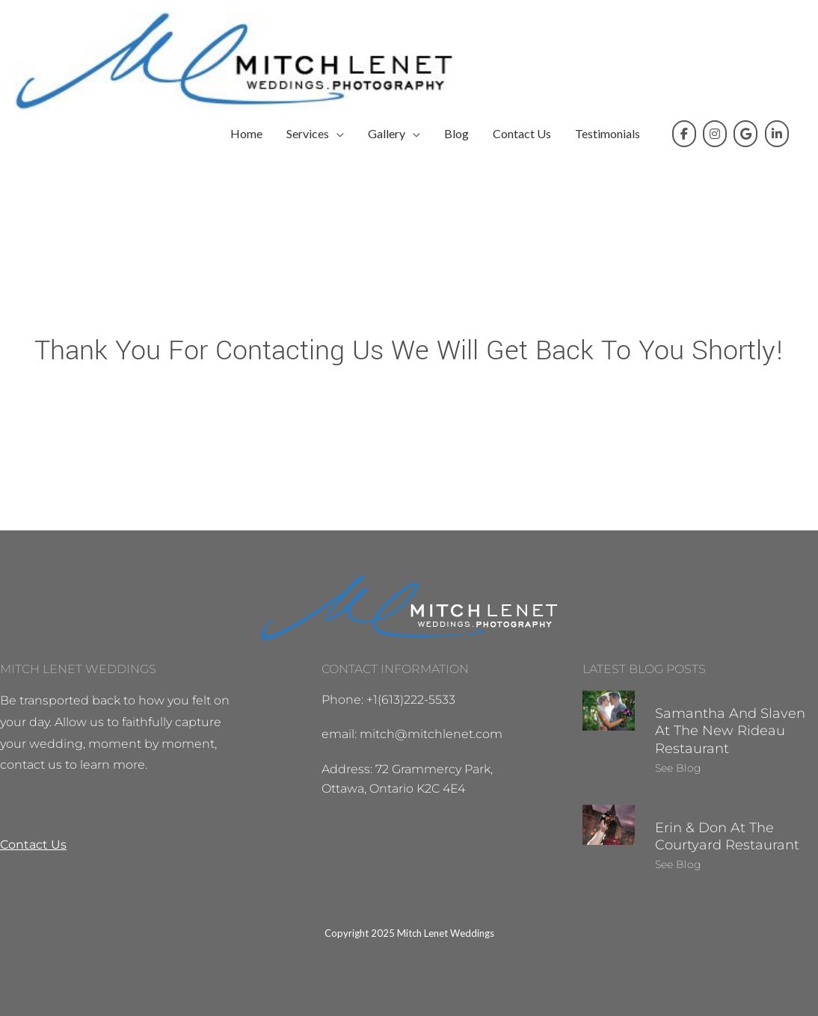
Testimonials (607, 133)
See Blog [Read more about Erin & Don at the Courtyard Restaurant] (678, 864)
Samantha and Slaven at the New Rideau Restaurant (730, 731)
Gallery (386, 133)
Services (307, 133)
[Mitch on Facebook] (684, 133)
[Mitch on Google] (745, 133)
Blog (456, 133)
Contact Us (522, 133)
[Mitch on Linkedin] (777, 133)
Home (246, 133)
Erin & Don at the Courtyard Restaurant (727, 836)
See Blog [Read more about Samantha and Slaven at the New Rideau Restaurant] (678, 768)
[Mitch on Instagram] (715, 133)
